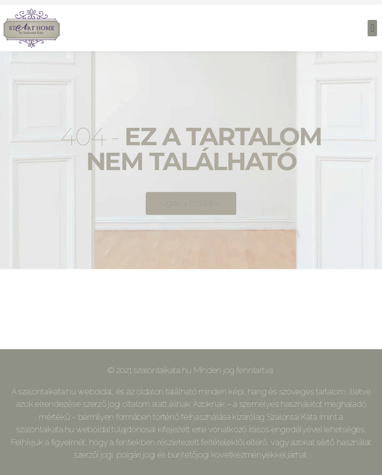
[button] (372, 28)
